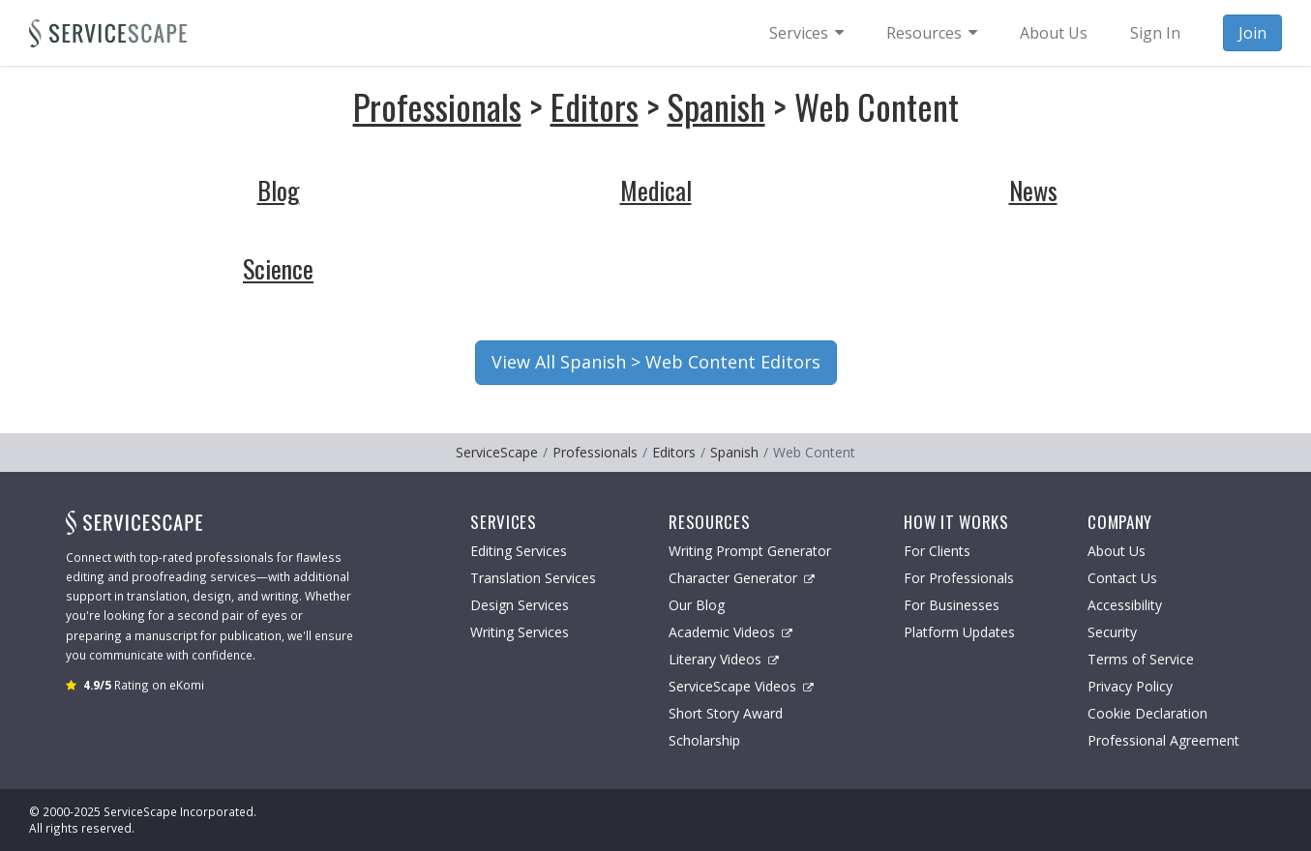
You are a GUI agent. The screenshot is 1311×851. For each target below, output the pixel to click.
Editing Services (518, 551)
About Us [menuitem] (1054, 33)
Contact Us (1122, 578)
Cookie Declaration (1147, 713)
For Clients (937, 551)
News (1033, 190)
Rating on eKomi (143, 684)
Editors (595, 106)
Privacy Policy (1130, 686)
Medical (656, 190)
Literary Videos (724, 659)
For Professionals (959, 578)
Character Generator (742, 578)
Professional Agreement (1163, 740)
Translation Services (533, 578)
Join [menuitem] (1252, 33)
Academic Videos (730, 632)
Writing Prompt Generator (750, 551)
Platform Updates (959, 632)
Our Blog (697, 605)
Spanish (716, 106)
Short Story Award (726, 713)
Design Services (519, 605)
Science (278, 268)
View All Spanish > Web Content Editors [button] (656, 361)
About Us (1117, 551)
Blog (278, 190)
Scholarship (704, 740)
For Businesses (951, 605)
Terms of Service (1141, 659)
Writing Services (519, 632)
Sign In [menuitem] (1155, 33)
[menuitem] (806, 33)
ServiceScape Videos (741, 686)
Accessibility (1125, 605)
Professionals (437, 106)
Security (1112, 632)
